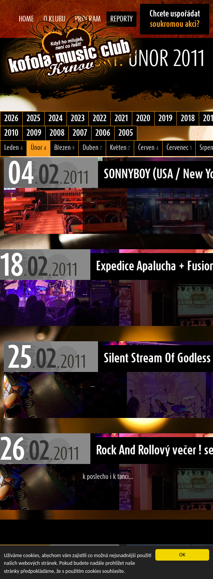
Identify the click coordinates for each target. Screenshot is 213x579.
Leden (13, 148)
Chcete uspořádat (175, 19)
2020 (143, 118)
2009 (34, 133)
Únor (38, 148)
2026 (11, 118)
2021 (121, 118)
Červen (148, 148)
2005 (125, 133)
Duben (92, 148)
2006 (102, 133)
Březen (64, 148)
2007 (80, 133)
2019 (165, 118)
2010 (11, 133)
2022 (99, 118)
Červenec (178, 148)
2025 (33, 118)
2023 (78, 118)
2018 (188, 118)
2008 (57, 133)
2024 (55, 118)
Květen (120, 148)
